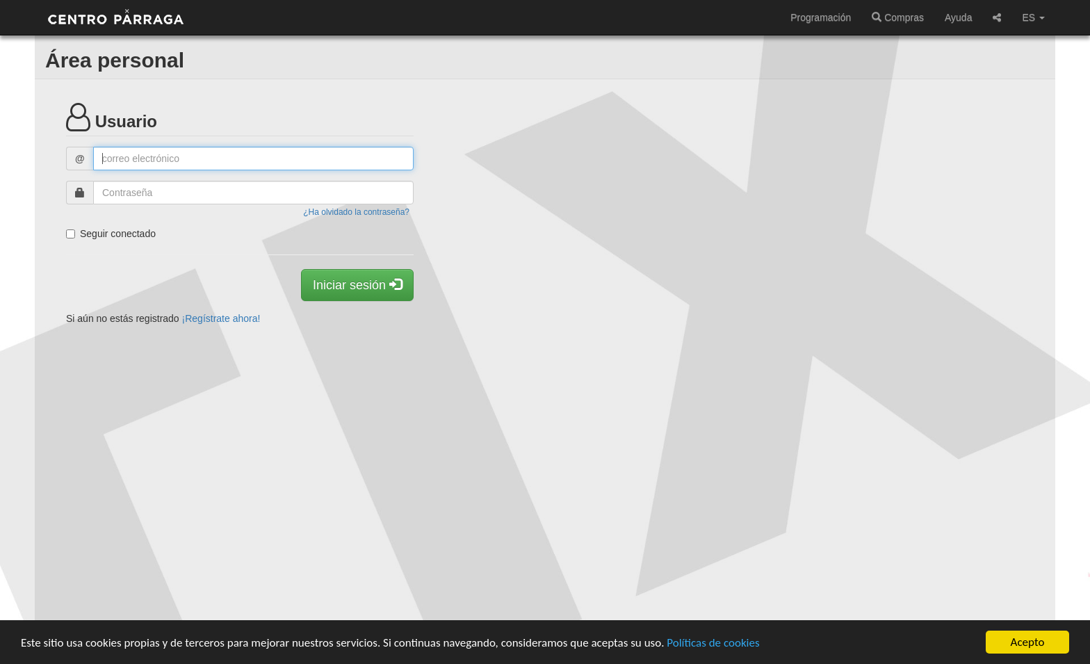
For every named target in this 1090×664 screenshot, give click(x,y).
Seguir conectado (111, 233)
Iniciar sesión (357, 284)
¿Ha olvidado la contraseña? (356, 212)
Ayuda (958, 17)
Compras (898, 17)
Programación (820, 17)
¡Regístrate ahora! (221, 318)
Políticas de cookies (713, 643)
